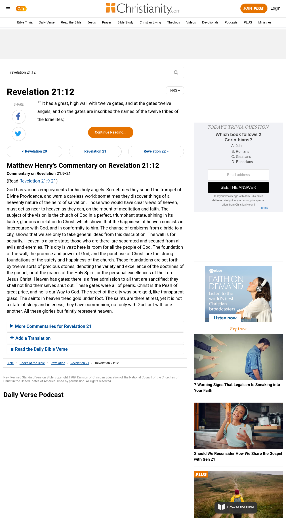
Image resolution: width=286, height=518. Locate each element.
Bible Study (125, 22)
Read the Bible (71, 22)
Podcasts (231, 22)
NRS (175, 90)
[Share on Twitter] (18, 134)
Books (32, 363)
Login (275, 8)
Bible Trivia (24, 22)
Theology (173, 22)
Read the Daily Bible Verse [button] (39, 349)
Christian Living (150, 22)
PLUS (248, 22)
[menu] (8, 9)
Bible (10, 363)
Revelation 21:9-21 (37, 181)
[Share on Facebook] (18, 117)
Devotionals (210, 22)
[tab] (95, 326)
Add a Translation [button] (30, 338)
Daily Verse (47, 22)
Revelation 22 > (156, 151)
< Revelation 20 (34, 151)
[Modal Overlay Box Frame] (238, 167)
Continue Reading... (110, 132)
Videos (191, 22)
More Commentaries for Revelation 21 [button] (50, 326)
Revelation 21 (95, 151)
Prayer (106, 22)
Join (254, 8)
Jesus (92, 22)
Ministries (264, 22)
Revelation (58, 363)
